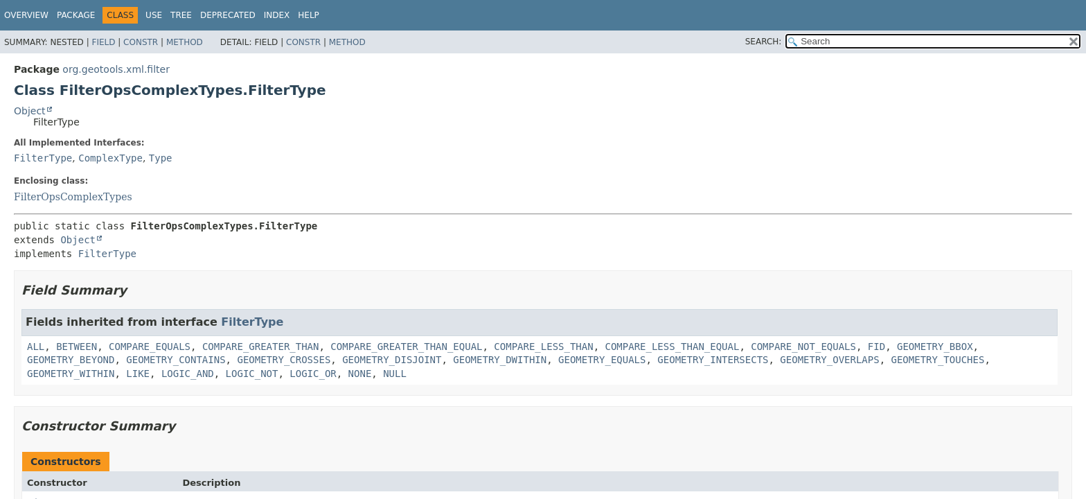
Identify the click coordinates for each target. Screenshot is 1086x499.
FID (876, 346)
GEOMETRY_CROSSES (283, 359)
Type (160, 158)
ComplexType (110, 158)
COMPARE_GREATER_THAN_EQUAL (406, 346)
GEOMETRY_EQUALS (602, 359)
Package (76, 15)
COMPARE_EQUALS (149, 346)
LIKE (138, 373)
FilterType (43, 158)
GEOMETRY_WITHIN (70, 373)
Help (308, 15)
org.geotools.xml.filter (116, 69)
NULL (395, 373)
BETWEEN (76, 346)
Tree (181, 15)
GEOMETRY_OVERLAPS (829, 359)
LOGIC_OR (313, 373)
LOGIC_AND (187, 373)
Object (30, 110)
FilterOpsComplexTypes (73, 196)
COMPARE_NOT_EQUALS (803, 346)
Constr (140, 42)
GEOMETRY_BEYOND (70, 359)
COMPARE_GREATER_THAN (260, 346)
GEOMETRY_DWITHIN (499, 359)
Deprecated (228, 15)
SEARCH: (763, 41)
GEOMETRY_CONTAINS (175, 359)
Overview (26, 15)
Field (103, 42)
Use (153, 15)
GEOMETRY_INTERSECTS (712, 359)
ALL (35, 346)
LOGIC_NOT (252, 373)
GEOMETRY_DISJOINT (391, 359)
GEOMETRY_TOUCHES (938, 359)
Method (184, 42)
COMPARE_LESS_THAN (543, 346)
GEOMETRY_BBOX (935, 346)
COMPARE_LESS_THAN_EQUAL (672, 346)
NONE (360, 373)
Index (277, 15)
